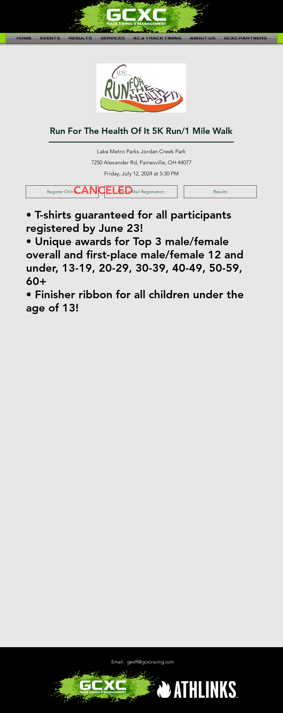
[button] (50, 38)
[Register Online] (62, 191)
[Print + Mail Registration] (140, 191)
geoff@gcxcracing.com (150, 662)
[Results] (220, 191)
